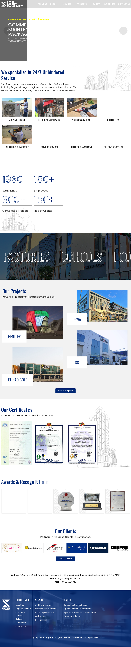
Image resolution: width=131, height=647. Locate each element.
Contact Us (124, 4)
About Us (42, 4)
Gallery (96, 4)
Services (68, 4)
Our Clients (109, 4)
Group (55, 4)
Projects (83, 4)
